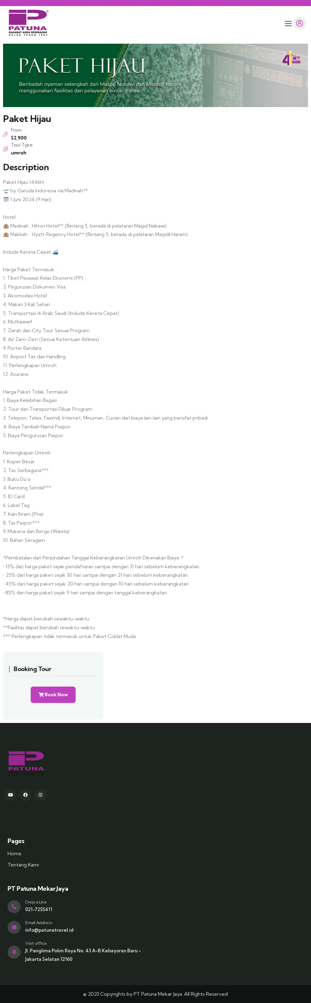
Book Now (53, 694)
